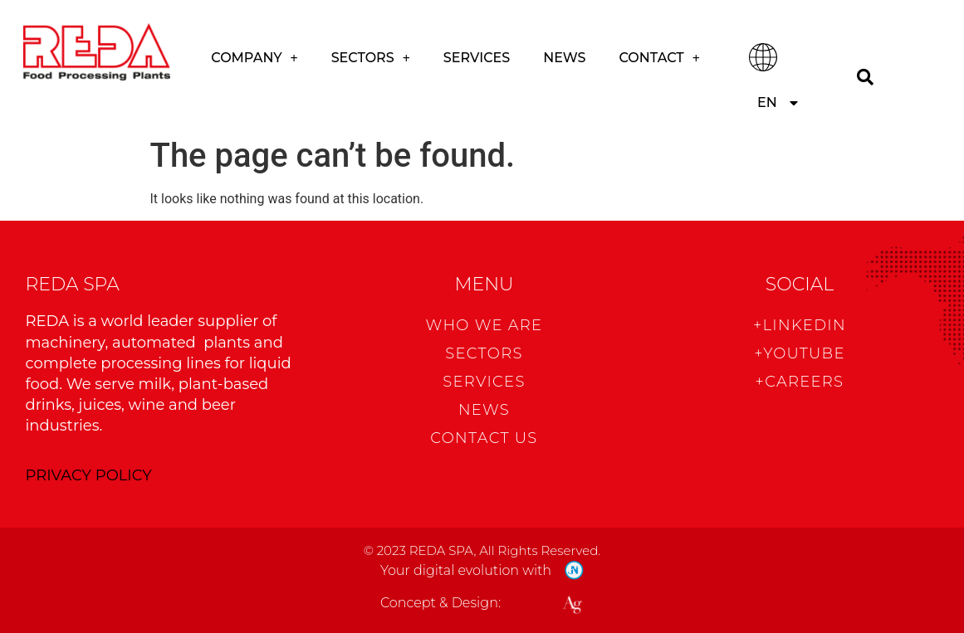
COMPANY (254, 58)
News (564, 58)
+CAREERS (800, 381)
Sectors (370, 58)
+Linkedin (799, 325)
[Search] (865, 76)
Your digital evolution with (465, 570)
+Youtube (799, 353)
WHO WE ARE (484, 325)
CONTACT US (483, 438)
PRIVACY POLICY (89, 475)
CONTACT (659, 58)
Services (476, 58)
